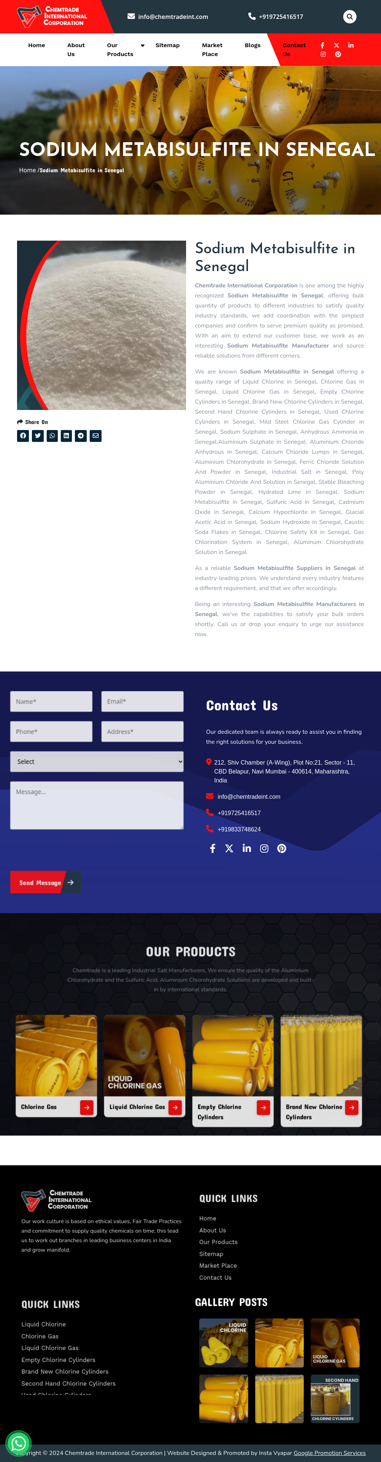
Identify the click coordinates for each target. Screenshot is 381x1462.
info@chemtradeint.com (167, 17)
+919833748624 (233, 829)
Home (36, 45)
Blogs (253, 45)
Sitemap (168, 45)
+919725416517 (275, 17)
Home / (29, 170)
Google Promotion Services (330, 1453)
